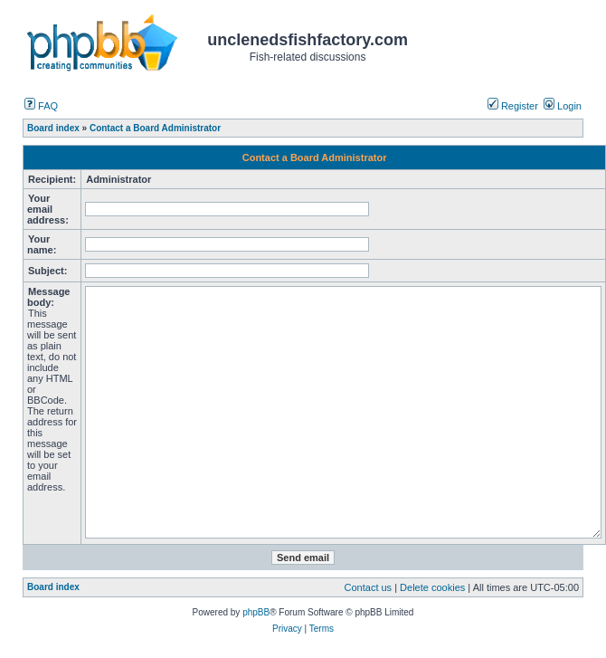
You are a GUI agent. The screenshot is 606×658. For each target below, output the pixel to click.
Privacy (287, 629)
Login (563, 105)
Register (513, 105)
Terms (321, 629)
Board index (53, 587)
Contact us (369, 587)
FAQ (41, 105)
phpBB (256, 612)
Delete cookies (432, 587)
